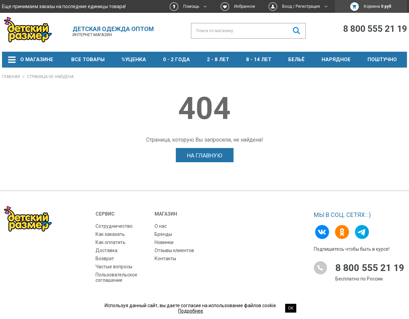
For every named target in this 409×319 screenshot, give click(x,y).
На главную (204, 155)
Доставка (106, 250)
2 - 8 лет (218, 59)
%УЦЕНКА (133, 59)
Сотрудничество (114, 226)
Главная (11, 76)
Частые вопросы (114, 266)
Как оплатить (111, 242)
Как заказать (110, 234)
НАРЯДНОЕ (336, 59)
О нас (161, 226)
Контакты (165, 258)
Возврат (105, 258)
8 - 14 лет (258, 59)
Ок (291, 308)
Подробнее (190, 311)
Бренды (163, 234)
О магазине (36, 59)
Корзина (377, 6)
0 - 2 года (176, 59)
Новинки (164, 242)
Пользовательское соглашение (116, 277)
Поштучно (382, 59)
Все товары (88, 59)
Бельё (296, 59)
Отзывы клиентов (174, 250)
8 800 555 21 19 (375, 29)
